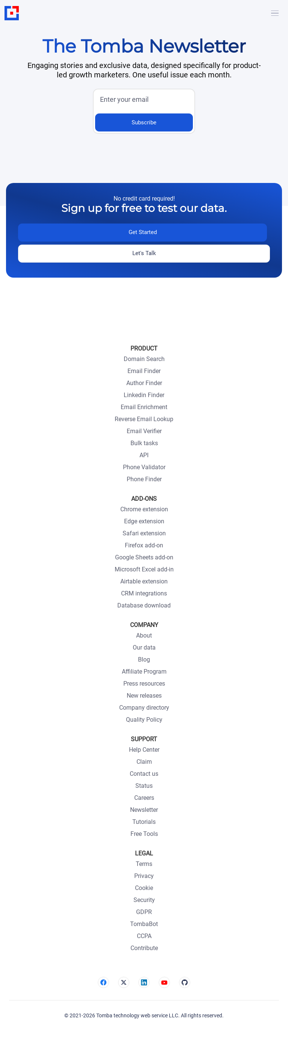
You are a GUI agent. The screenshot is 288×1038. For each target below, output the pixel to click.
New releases (144, 695)
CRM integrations (144, 593)
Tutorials (144, 821)
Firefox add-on (144, 545)
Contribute (144, 948)
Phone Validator (144, 467)
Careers (144, 797)
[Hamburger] (275, 13)
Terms (144, 863)
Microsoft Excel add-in (144, 569)
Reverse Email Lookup (144, 419)
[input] (141, 100)
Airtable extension (144, 581)
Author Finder (144, 383)
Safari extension (144, 533)
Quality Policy (144, 719)
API (144, 455)
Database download (144, 605)
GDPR (144, 912)
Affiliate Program (144, 671)
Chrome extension (144, 509)
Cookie (144, 887)
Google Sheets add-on (144, 557)
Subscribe (144, 122)
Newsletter (144, 809)
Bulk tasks (144, 443)
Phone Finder (144, 479)
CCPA (144, 936)
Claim (144, 761)
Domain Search (144, 359)
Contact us (144, 773)
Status (144, 785)
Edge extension (144, 521)
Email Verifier (144, 431)
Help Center (144, 749)
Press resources (144, 683)
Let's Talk (144, 253)
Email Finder (144, 371)
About (144, 635)
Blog (144, 659)
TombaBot (144, 924)
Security (144, 900)
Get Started (143, 232)
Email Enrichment (144, 407)
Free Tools (144, 833)
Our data (144, 647)
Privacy (144, 875)
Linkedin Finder (144, 395)
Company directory (144, 707)
